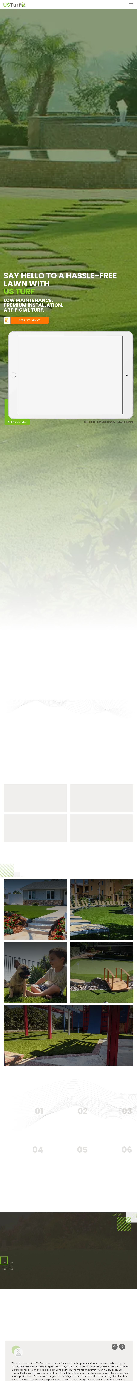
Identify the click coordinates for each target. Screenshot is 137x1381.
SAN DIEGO (89, 422)
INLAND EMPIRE (125, 422)
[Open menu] (131, 4)
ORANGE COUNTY (106, 422)
